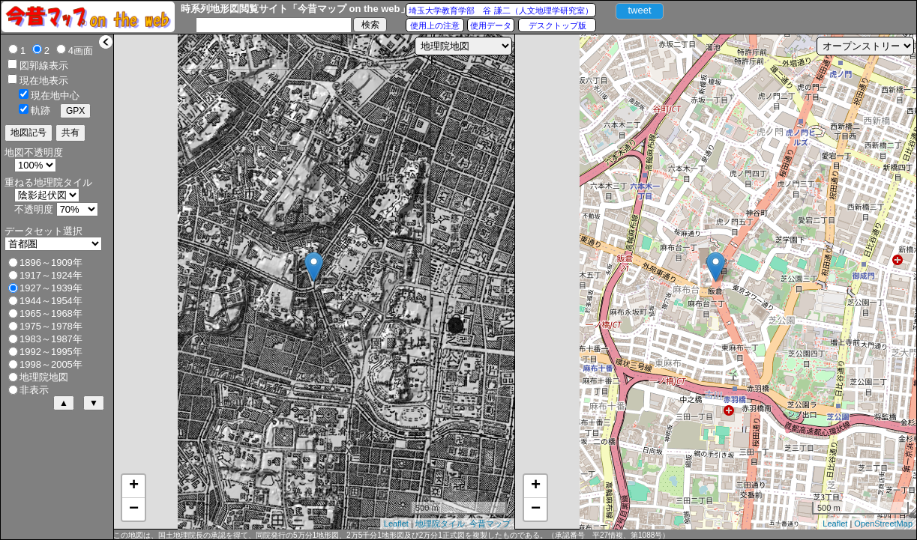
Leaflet (396, 523)
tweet (639, 10)
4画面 (80, 50)
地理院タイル (440, 523)
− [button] (134, 509)
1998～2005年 (50, 364)
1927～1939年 (50, 288)
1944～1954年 (50, 300)
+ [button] (134, 486)
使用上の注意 (435, 25)
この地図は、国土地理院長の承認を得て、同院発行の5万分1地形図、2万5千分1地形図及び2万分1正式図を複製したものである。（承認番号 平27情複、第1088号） (391, 535)
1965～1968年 (50, 313)
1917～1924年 (50, 275)
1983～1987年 (50, 339)
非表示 (34, 389)
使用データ (490, 25)
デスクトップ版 (557, 25)
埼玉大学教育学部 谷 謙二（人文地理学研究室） (500, 10)
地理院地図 (43, 377)
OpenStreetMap (883, 523)
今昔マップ (490, 523)
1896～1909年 (50, 262)
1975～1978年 (50, 326)
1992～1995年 (50, 351)
